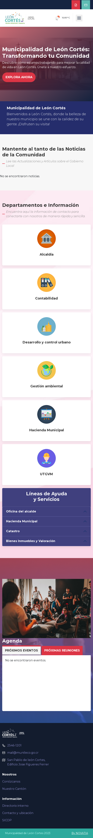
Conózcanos (11, 781)
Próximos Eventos (21, 650)
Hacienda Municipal (21, 521)
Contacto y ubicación (17, 813)
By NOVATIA (80, 833)
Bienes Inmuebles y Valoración (30, 541)
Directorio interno (15, 805)
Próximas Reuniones (62, 650)
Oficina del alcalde (21, 511)
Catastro (13, 531)
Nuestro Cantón (14, 789)
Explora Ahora (19, 77)
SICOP (7, 820)
